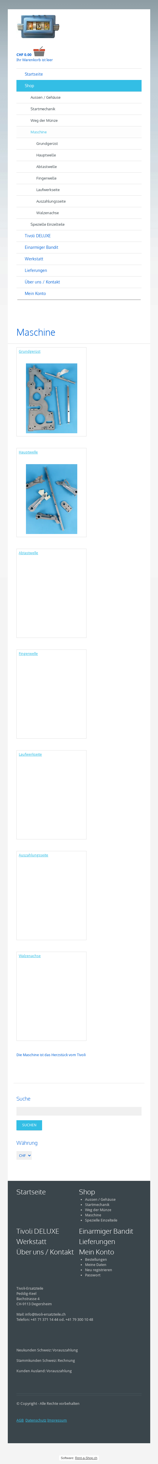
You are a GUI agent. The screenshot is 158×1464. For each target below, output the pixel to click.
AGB (20, 1420)
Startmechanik (43, 109)
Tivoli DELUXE (38, 235)
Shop (29, 85)
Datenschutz (35, 1420)
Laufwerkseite (48, 189)
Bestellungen (96, 1259)
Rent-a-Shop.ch (86, 1458)
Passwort (92, 1275)
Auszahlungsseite (51, 201)
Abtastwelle (46, 166)
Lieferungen (36, 270)
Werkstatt (34, 258)
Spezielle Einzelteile (48, 224)
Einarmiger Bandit (41, 247)
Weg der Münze (44, 120)
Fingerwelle (46, 178)
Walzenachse (47, 212)
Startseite (34, 74)
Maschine (39, 132)
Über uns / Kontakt (42, 281)
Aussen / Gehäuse (46, 97)
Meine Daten (95, 1265)
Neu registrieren (98, 1270)
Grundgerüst (47, 143)
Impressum (57, 1420)
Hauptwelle (46, 155)
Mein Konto (35, 293)
